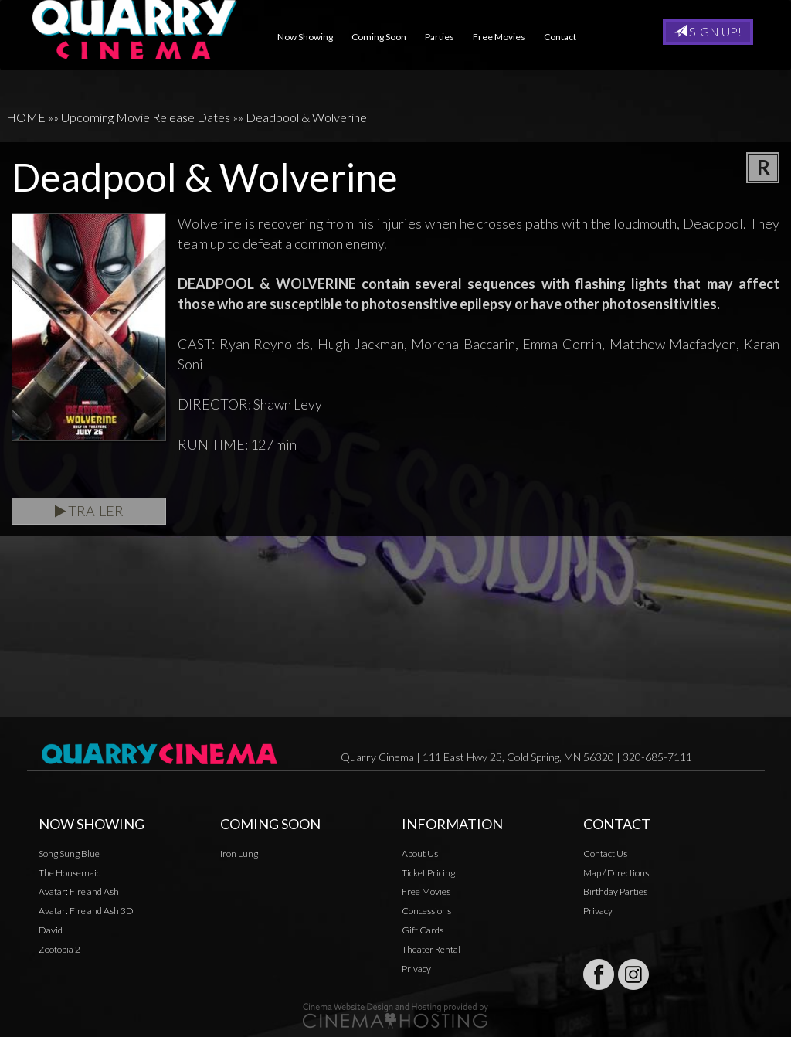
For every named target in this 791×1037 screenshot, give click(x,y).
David (51, 930)
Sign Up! (708, 31)
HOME (26, 117)
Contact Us (605, 853)
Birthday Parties (615, 891)
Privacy (416, 968)
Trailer (89, 510)
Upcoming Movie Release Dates (145, 117)
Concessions (426, 910)
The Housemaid (70, 873)
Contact (566, 36)
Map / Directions (616, 873)
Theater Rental (431, 949)
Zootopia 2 (59, 949)
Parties (445, 36)
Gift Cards (422, 930)
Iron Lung (239, 853)
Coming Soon (385, 36)
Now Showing (311, 36)
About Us (420, 853)
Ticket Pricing (428, 873)
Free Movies (505, 36)
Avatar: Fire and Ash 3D (86, 910)
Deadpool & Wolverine (306, 117)
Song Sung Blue (69, 853)
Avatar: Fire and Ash (79, 891)
